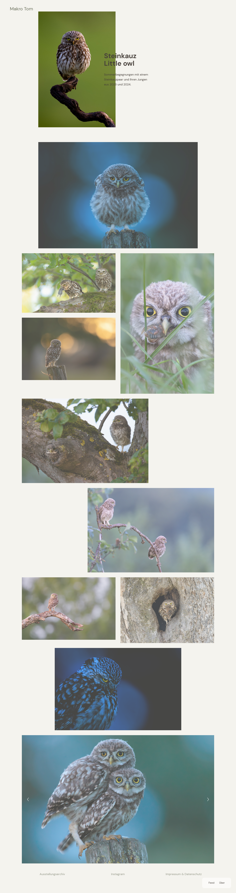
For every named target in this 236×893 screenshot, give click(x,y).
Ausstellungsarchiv (52, 874)
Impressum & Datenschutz (184, 874)
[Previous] (28, 799)
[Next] (208, 799)
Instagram (118, 874)
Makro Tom (21, 9)
